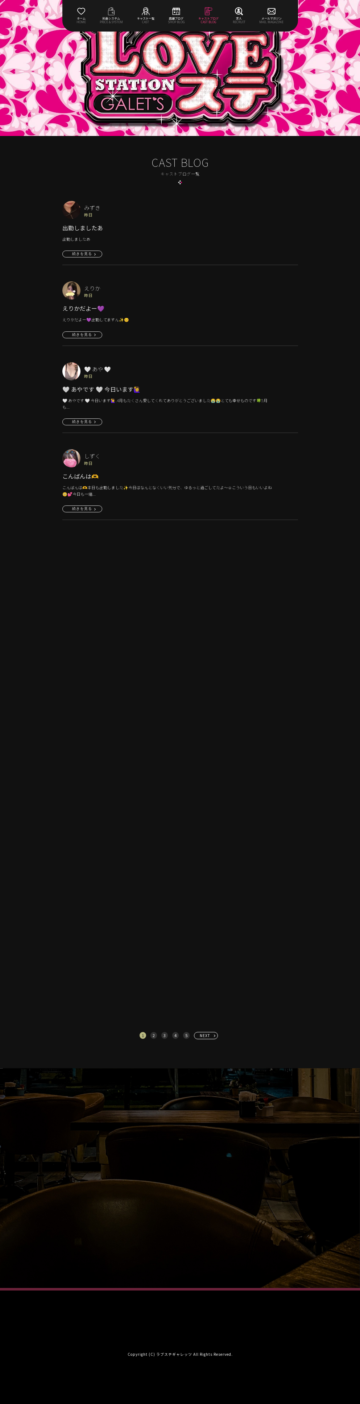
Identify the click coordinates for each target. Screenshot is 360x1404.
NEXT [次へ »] (205, 1035)
